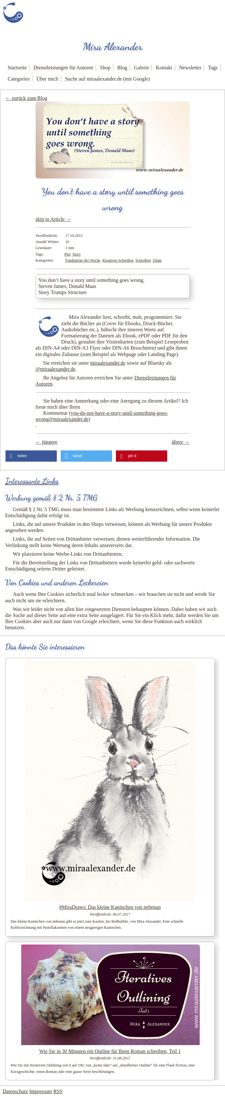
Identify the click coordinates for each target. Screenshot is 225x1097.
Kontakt (164, 67)
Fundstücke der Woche (82, 260)
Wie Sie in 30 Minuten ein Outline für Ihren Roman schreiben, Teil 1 (110, 1051)
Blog (122, 67)
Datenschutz (15, 1091)
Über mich (47, 79)
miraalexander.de (107, 363)
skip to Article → (53, 219)
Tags (213, 67)
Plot (68, 254)
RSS (57, 1091)
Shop (105, 67)
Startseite (17, 67)
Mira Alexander (113, 46)
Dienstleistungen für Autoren (63, 67)
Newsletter (190, 67)
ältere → (181, 442)
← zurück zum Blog (26, 98)
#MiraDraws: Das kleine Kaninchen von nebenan (110, 907)
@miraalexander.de (55, 369)
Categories (19, 79)
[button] (31, 456)
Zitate (157, 260)
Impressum (40, 1091)
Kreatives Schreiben (118, 260)
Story (77, 254)
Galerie (141, 67)
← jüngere (46, 442)
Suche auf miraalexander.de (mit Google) (107, 79)
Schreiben (143, 260)
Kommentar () (102, 416)
